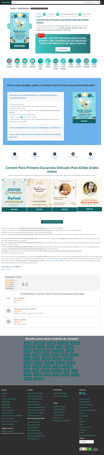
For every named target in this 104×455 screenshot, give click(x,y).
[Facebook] (80, 393)
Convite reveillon (71, 363)
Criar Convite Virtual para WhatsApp (11, 415)
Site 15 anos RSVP (32, 427)
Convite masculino (57, 359)
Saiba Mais (14, 193)
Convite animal (55, 355)
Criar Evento (83, 430)
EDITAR (19, 46)
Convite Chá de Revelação (63, 64)
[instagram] (82, 393)
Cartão (55, 403)
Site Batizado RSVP (33, 439)
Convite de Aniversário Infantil (36, 410)
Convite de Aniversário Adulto (35, 407)
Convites (4, 390)
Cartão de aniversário (59, 406)
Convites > (13, 8)
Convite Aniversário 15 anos (9, 421)
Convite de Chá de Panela (35, 396)
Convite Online (5, 404)
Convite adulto (27, 351)
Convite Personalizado (7, 410)
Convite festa (46, 351)
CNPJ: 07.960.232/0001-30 (87, 435)
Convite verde (50, 347)
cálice (65, 30)
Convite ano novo (60, 363)
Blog (80, 418)
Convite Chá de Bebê (40, 64)
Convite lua (75, 370)
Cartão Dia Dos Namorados (61, 420)
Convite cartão (27, 343)
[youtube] (85, 393)
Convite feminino (68, 359)
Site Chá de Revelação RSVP (36, 436)
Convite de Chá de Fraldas (35, 393)
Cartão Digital (57, 390)
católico (38, 30)
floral (69, 30)
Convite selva (36, 359)
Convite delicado (69, 347)
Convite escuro (41, 347)
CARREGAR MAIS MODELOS (52, 221)
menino (43, 30)
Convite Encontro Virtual (34, 415)
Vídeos (81, 424)
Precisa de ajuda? (84, 399)
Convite (39, 14)
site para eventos (58, 260)
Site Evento (51, 14)
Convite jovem (37, 351)
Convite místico (45, 370)
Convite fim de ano (48, 363)
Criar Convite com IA (85, 427)
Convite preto (56, 374)
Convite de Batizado (33, 401)
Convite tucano (74, 355)
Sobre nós (82, 390)
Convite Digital (5, 407)
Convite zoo (27, 355)
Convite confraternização (58, 351)
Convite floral (59, 347)
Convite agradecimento (39, 343)
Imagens (81, 421)
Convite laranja (75, 374)
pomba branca (59, 30)
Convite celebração (38, 378)
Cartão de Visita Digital (60, 393)
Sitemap (81, 432)
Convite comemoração (63, 343)
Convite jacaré (64, 355)
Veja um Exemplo (6, 269)
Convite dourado (37, 367)
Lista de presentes (88, 14)
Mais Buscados (83, 416)
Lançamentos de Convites (8, 399)
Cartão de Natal (58, 417)
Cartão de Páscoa (58, 415)
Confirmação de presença (69, 14)
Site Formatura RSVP (33, 430)
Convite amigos (28, 378)
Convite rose (27, 370)
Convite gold (36, 370)
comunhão (61, 27)
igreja (85, 27)
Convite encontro (75, 343)
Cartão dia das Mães (59, 409)
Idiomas (81, 438)
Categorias (4, 393)
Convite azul (27, 367)
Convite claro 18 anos (56, 370)
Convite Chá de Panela (55, 64)
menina (49, 30)
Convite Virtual (5, 401)
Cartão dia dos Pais (59, 412)
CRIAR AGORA (62, 49)
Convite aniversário (67, 367)
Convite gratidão (51, 343)
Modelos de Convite (7, 413)
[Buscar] (98, 2)
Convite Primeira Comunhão (35, 413)
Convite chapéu (56, 367)
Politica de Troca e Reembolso (88, 410)
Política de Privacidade (86, 404)
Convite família (38, 363)
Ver (16, 280)
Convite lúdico (69, 351)
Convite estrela (27, 374)
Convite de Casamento (34, 404)
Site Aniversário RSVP (33, 422)
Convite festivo (46, 367)
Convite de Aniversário (7, 418)
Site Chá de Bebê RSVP (34, 433)
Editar (14, 209)
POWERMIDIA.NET (85, 402)
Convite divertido (46, 359)
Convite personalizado (29, 347)
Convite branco (65, 374)
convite (63, 238)
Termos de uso (83, 407)
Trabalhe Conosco (7, 428)
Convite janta (47, 374)
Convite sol (67, 370)
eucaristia (68, 27)
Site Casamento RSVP (34, 425)
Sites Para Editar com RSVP (36, 418)
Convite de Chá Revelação (35, 399)
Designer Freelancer (12, 432)
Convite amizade (28, 363)
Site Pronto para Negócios (61, 396)
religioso (80, 27)
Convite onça (27, 359)
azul (53, 30)
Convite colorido (45, 355)
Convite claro (35, 355)
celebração (74, 27)
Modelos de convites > (23, 8)
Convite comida (37, 374)
